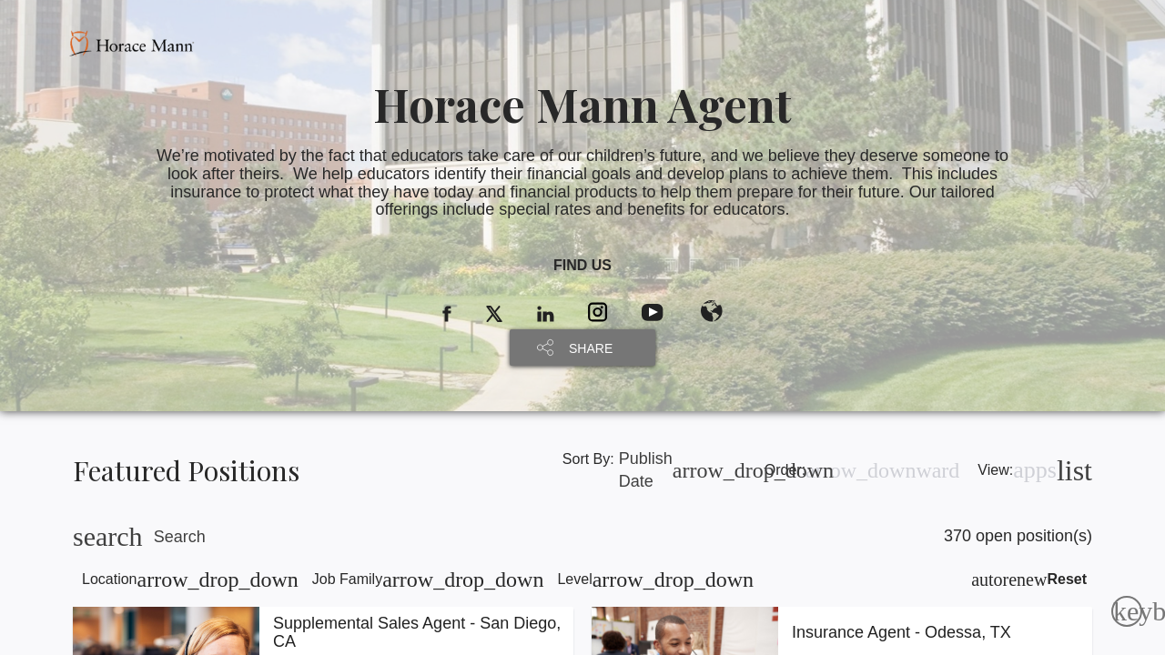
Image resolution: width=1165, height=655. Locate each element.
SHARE (591, 348)
